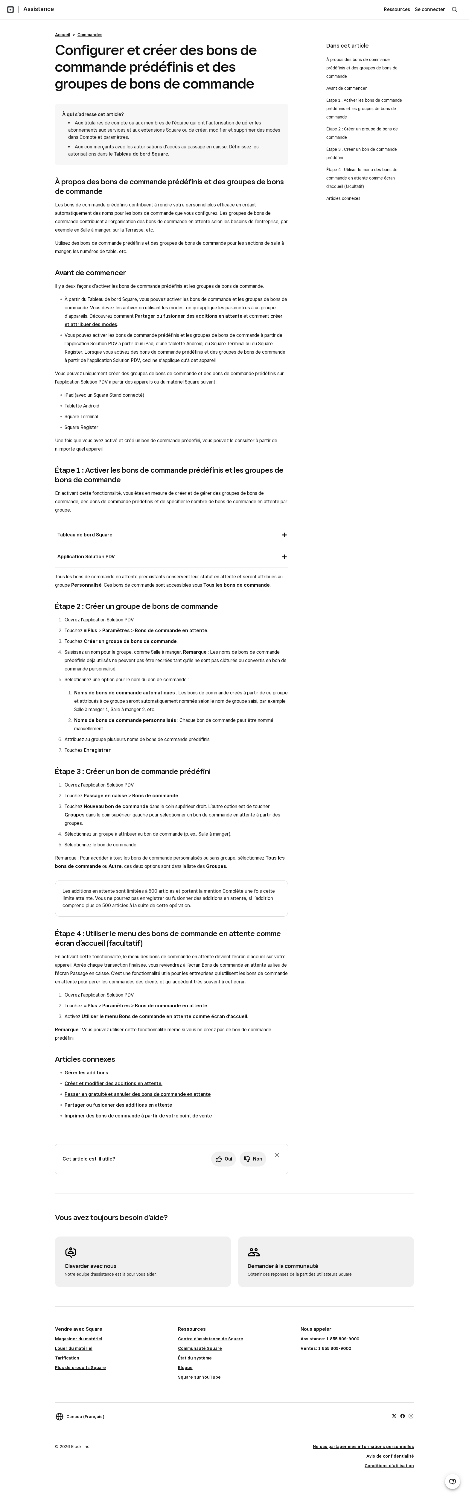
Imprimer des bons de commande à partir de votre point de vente (138, 1116)
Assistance (38, 9)
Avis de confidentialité (390, 1456)
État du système (195, 1358)
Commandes (89, 34)
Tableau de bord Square (141, 154)
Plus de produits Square (80, 1367)
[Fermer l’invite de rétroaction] (277, 1155)
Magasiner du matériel (78, 1338)
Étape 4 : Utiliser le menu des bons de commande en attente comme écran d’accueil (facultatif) (362, 178)
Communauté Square (200, 1348)
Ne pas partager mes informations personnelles (363, 1446)
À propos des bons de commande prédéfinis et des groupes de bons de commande (362, 68)
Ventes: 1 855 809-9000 (326, 1348)
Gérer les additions (86, 1073)
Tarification (67, 1358)
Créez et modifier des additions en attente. (113, 1083)
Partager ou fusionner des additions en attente (188, 316)
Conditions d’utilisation (389, 1465)
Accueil (62, 34)
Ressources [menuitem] (397, 9)
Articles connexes (343, 198)
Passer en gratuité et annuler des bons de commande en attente (138, 1094)
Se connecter (430, 9)
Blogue (185, 1367)
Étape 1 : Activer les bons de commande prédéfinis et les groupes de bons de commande (364, 108)
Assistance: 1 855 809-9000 (330, 1338)
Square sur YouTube (199, 1377)
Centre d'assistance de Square (210, 1338)
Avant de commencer (346, 88)
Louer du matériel (73, 1348)
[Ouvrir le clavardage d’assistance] (452, 1481)
